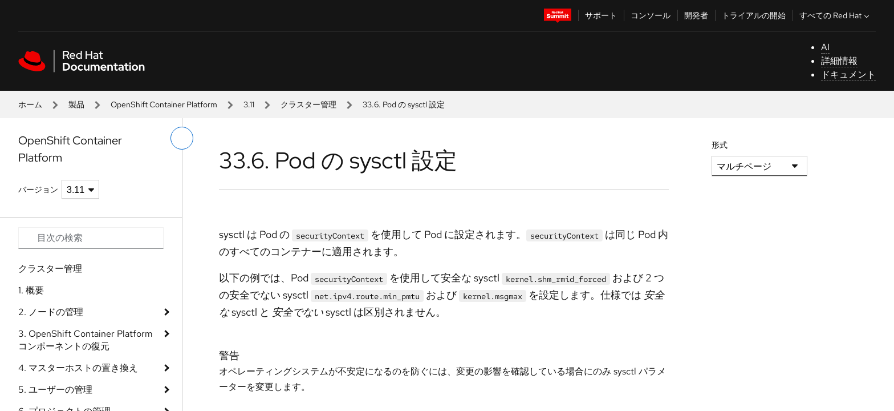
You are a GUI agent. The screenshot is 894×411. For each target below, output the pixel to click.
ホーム (30, 104)
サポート (601, 15)
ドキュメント (848, 74)
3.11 (248, 104)
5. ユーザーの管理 (55, 390)
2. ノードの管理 (50, 312)
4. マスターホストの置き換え (78, 368)
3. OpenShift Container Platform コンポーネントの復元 (85, 340)
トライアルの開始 (754, 15)
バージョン (38, 189)
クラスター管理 (308, 104)
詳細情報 (839, 61)
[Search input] (91, 238)
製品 (76, 104)
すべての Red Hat (835, 15)
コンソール (650, 15)
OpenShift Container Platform (164, 104)
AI (825, 47)
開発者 (696, 15)
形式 (720, 145)
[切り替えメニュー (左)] (181, 138)
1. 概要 (31, 290)
